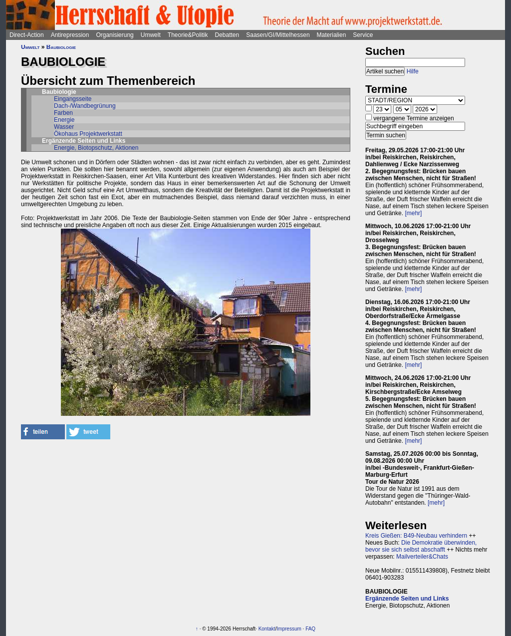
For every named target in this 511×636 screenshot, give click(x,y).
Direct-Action (26, 34)
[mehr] (413, 213)
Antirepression (70, 34)
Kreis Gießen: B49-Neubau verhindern (416, 535)
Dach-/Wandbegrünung (85, 105)
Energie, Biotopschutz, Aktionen (96, 147)
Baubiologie (61, 46)
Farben (63, 112)
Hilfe (413, 71)
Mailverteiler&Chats (422, 556)
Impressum (288, 629)
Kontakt (266, 629)
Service (363, 34)
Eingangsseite (72, 98)
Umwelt (151, 34)
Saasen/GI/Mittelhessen (277, 34)
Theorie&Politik (188, 34)
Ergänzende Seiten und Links (407, 598)
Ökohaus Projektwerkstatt (88, 133)
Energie (64, 119)
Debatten (227, 34)
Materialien (331, 34)
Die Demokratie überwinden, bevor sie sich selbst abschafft (421, 546)
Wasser (64, 126)
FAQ (310, 629)
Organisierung (114, 34)
